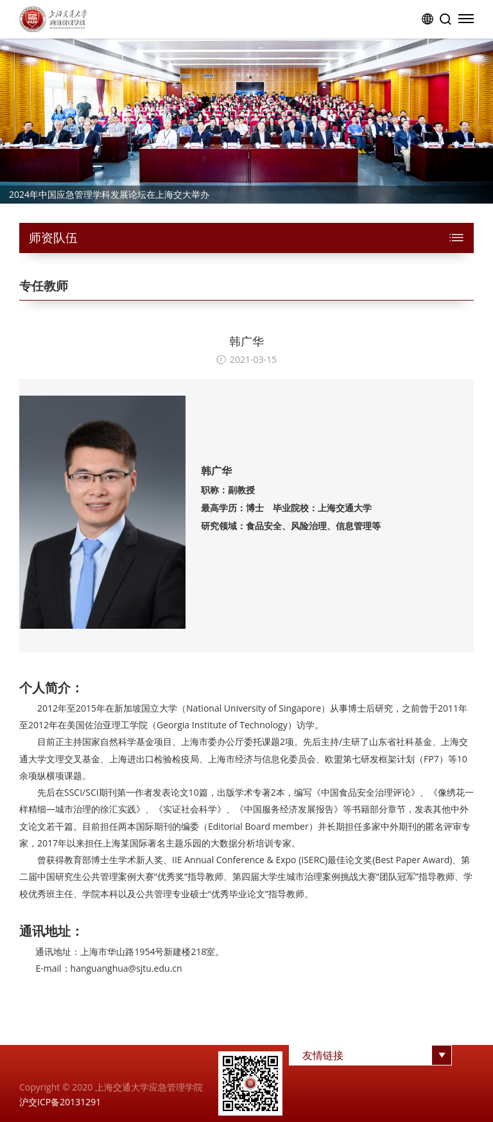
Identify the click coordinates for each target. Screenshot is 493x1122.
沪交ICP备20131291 (60, 1102)
